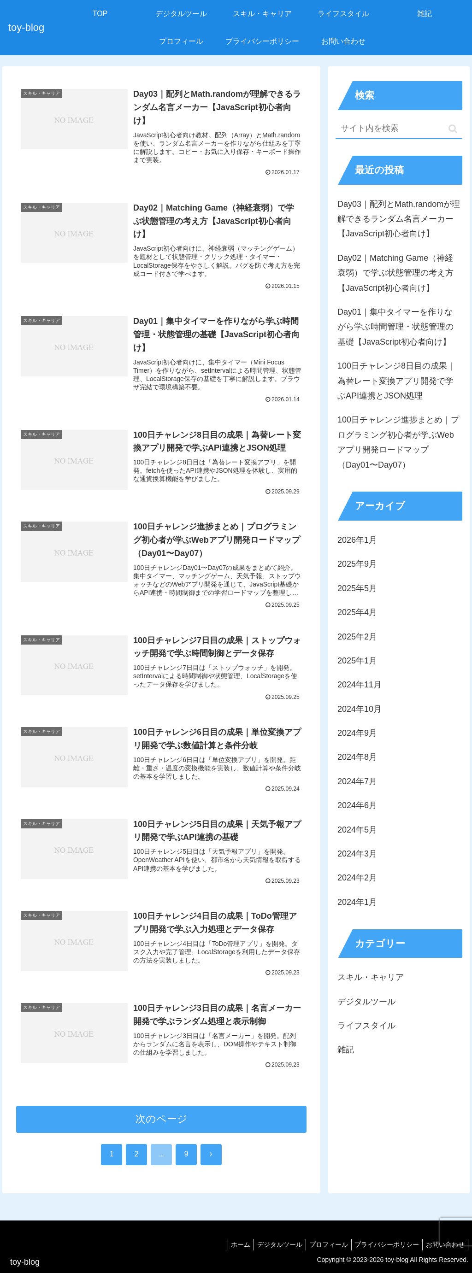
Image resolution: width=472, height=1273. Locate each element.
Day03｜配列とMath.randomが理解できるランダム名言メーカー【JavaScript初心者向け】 (398, 219)
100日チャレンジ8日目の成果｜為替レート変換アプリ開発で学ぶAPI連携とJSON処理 (396, 380)
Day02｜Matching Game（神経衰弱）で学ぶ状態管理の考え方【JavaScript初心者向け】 (395, 273)
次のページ (162, 1137)
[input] (399, 128)
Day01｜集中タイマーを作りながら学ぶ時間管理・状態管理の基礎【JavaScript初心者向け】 (395, 326)
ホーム (227, 1244)
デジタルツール (269, 1244)
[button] (453, 128)
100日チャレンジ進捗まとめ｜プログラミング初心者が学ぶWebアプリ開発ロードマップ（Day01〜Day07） (398, 442)
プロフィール (321, 1244)
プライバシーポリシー (382, 1244)
